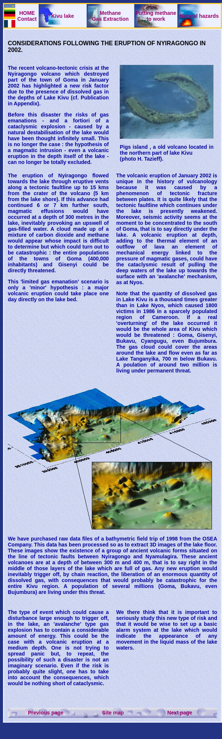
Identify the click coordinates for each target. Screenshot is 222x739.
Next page (179, 713)
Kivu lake (62, 16)
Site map (112, 713)
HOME (27, 13)
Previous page (46, 713)
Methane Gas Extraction (110, 16)
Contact (27, 19)
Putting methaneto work (155, 16)
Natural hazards (199, 16)
